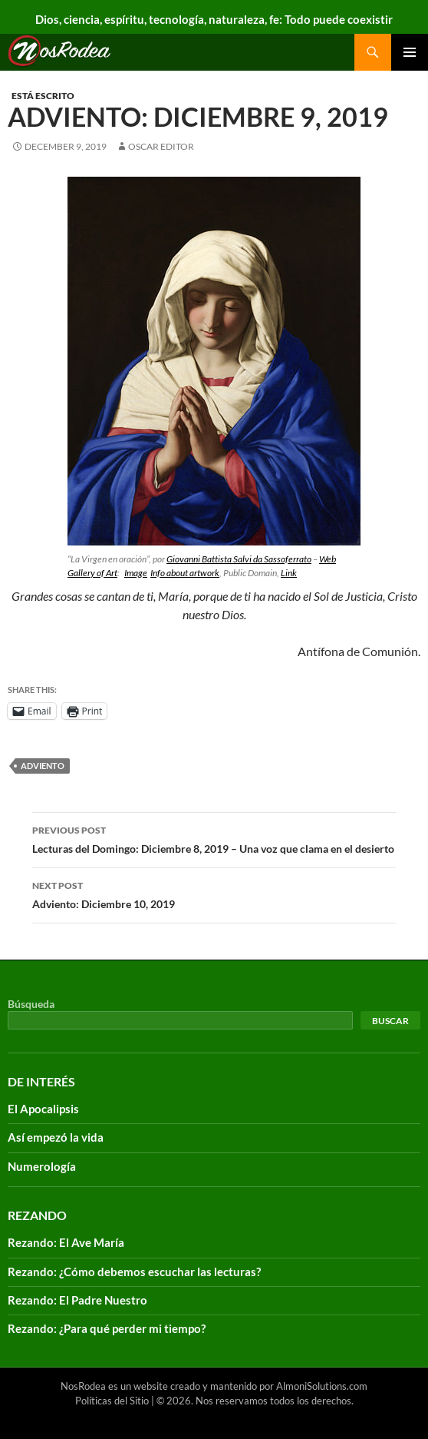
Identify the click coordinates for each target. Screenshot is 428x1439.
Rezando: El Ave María (66, 1242)
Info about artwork (184, 573)
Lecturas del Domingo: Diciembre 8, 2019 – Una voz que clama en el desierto (214, 838)
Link (289, 573)
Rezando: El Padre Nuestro (77, 1300)
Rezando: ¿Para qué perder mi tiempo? (107, 1328)
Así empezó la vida (56, 1137)
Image (135, 573)
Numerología (42, 1166)
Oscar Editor (161, 146)
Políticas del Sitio (112, 1400)
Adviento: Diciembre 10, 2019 (214, 893)
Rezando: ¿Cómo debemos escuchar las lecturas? (134, 1271)
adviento (42, 766)
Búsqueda (31, 1003)
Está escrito (43, 95)
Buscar (390, 1020)
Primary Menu (409, 52)
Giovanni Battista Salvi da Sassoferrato (238, 559)
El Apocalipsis (43, 1109)
